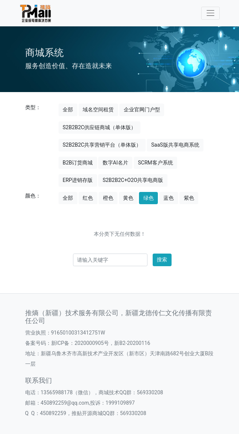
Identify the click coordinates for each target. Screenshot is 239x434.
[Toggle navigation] (210, 13)
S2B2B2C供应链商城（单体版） (99, 127)
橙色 (108, 198)
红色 (88, 198)
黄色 (128, 198)
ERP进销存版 (78, 180)
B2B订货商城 (78, 163)
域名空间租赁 (98, 109)
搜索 (162, 259)
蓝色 (168, 198)
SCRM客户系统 (155, 163)
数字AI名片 (115, 163)
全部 (68, 109)
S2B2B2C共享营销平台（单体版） (102, 145)
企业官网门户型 (142, 109)
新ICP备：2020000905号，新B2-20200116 (100, 343)
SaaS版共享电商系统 (175, 145)
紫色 (189, 198)
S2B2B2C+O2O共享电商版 (133, 180)
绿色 (148, 198)
